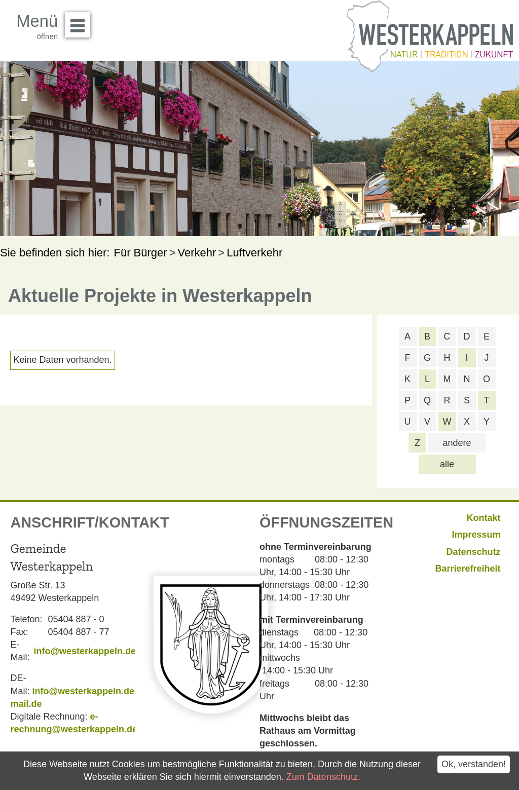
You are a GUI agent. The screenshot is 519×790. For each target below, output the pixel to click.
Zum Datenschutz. (323, 777)
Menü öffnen (80, 21)
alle (447, 464)
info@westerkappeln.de (84, 651)
